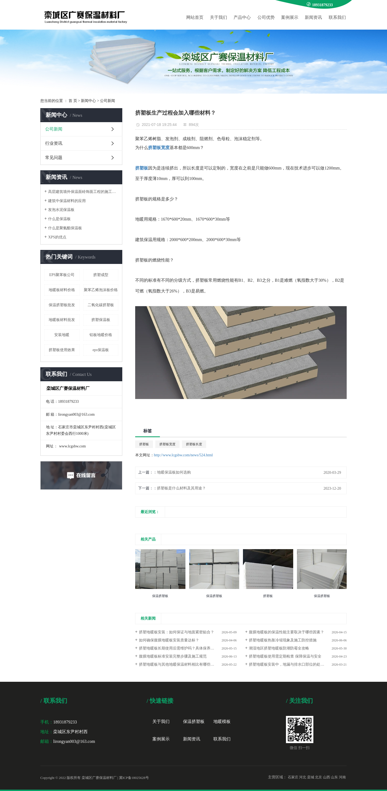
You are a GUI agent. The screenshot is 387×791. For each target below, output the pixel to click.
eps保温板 (100, 350)
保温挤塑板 (194, 721)
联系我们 (337, 17)
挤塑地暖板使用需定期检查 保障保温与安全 (285, 656)
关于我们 (218, 17)
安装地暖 (61, 335)
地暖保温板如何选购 (174, 472)
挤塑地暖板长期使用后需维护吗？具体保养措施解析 (182, 648)
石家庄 (293, 777)
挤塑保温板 (100, 320)
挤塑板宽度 (167, 444)
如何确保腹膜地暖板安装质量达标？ (169, 640)
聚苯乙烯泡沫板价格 (101, 290)
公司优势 (266, 17)
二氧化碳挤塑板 (101, 305)
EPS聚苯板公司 (61, 275)
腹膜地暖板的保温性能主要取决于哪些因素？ (286, 632)
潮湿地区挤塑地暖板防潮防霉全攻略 (279, 648)
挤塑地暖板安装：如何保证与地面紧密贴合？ (176, 632)
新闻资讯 (313, 17)
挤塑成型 (100, 275)
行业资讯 (53, 143)
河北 (302, 777)
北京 (318, 777)
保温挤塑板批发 (62, 305)
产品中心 (242, 17)
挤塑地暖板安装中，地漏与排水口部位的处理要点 (290, 664)
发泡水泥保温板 (61, 210)
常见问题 (53, 157)
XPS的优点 (57, 237)
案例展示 (289, 17)
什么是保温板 (59, 219)
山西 (326, 777)
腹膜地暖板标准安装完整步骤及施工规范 (173, 656)
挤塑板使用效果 (62, 350)
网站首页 (194, 17)
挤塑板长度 (194, 444)
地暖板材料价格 (62, 290)
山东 (334, 777)
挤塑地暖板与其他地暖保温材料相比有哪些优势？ (180, 664)
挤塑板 (144, 444)
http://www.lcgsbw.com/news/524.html (183, 455)
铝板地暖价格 (100, 335)
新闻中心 (88, 101)
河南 (342, 777)
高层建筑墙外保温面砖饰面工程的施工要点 (83, 192)
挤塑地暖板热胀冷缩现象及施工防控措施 (283, 640)
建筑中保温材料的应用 (67, 201)
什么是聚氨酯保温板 (65, 228)
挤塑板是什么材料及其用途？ (181, 488)
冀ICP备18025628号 (134, 778)
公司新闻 (107, 101)
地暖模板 (222, 721)
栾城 (310, 777)
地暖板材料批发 (62, 320)
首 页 (73, 101)
